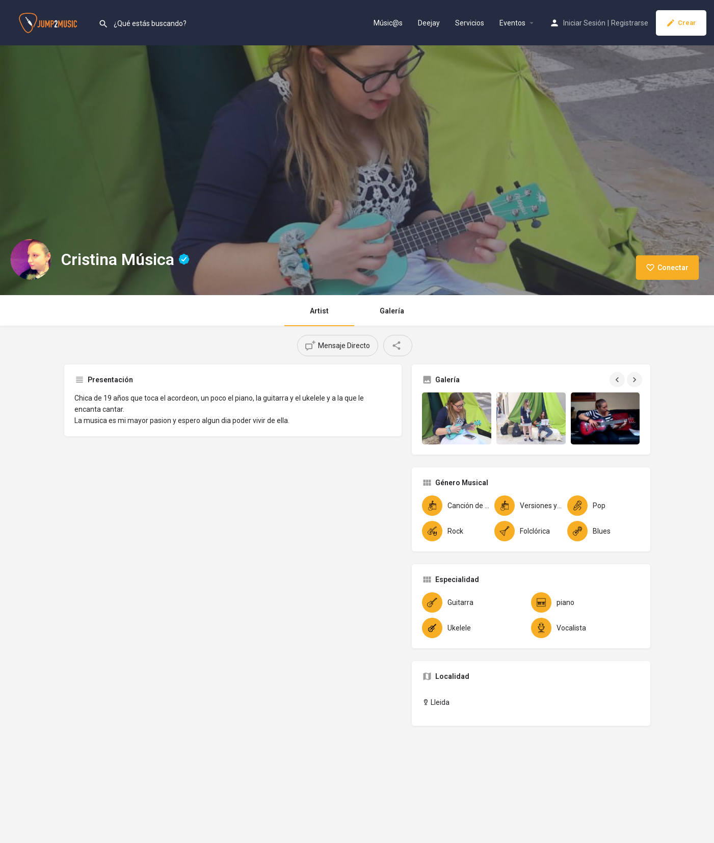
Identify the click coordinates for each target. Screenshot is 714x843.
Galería (392, 311)
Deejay (429, 23)
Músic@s (388, 23)
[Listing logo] (30, 259)
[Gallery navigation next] (635, 379)
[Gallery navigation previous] (618, 379)
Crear (681, 23)
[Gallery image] (456, 418)
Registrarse (629, 23)
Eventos (512, 23)
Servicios (469, 23)
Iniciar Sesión (584, 23)
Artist (319, 311)
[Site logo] (49, 22)
